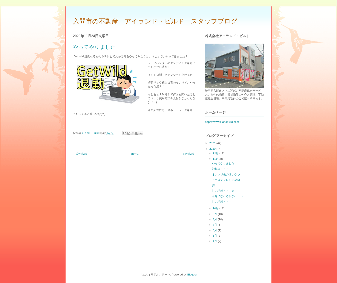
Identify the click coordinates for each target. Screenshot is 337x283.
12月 (216, 153)
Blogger (192, 274)
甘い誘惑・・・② (223, 190)
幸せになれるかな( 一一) (227, 196)
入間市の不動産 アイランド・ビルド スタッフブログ (155, 21)
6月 (215, 230)
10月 (216, 208)
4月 (215, 241)
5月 (215, 235)
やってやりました (223, 163)
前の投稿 (188, 153)
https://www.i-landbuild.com (222, 121)
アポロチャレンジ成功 (226, 179)
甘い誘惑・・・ (221, 201)
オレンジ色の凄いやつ (226, 174)
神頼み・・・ (220, 168)
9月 (215, 214)
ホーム (135, 153)
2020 (212, 148)
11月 (216, 158)
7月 (215, 224)
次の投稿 (81, 153)
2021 (212, 143)
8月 (215, 219)
